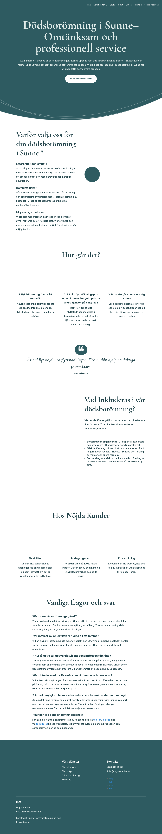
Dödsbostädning (71, 775)
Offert (120, 5)
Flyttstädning (69, 767)
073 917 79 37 (115, 767)
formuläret (42, 724)
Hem (89, 5)
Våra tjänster (99, 5)
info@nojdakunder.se (118, 771)
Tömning (66, 779)
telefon (97, 719)
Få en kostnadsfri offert (81, 79)
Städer (112, 5)
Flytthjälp (67, 771)
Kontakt (138, 5)
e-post (106, 719)
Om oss (129, 5)
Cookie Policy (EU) (151, 5)
